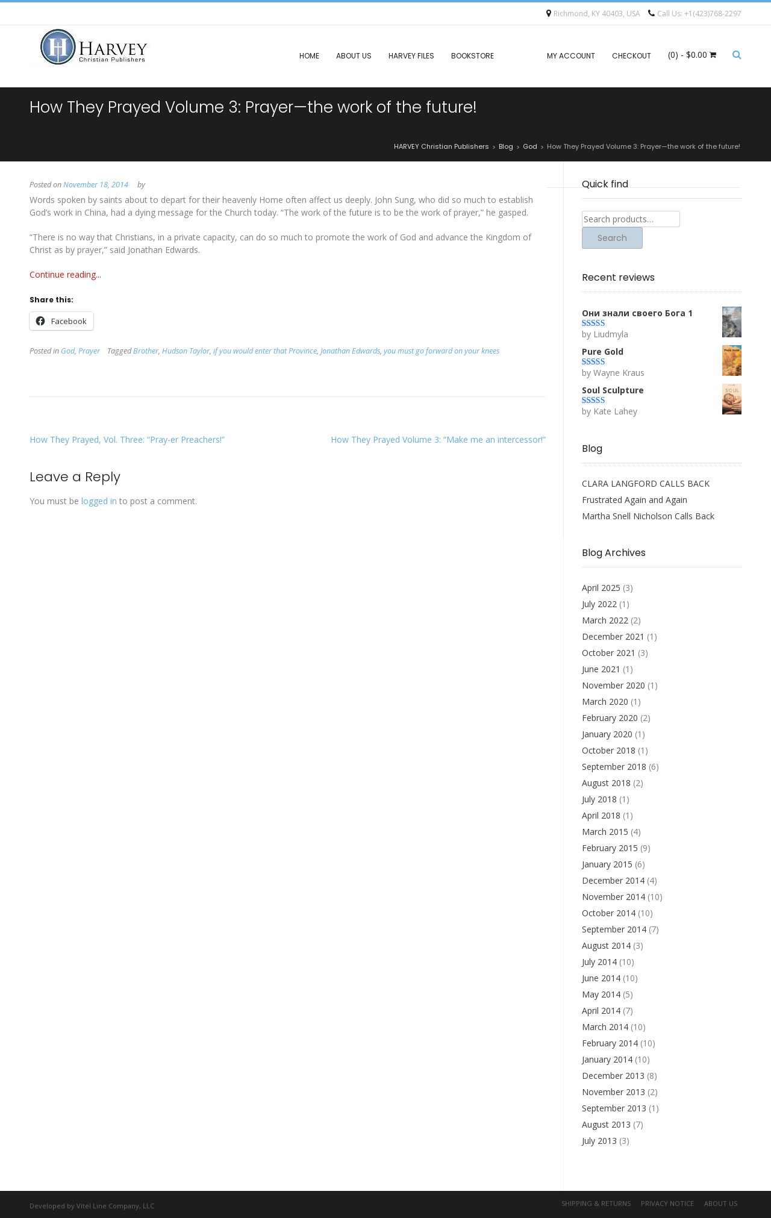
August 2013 (606, 1124)
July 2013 (599, 1140)
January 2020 (607, 734)
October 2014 (608, 913)
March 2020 (605, 701)
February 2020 (610, 717)
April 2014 (601, 1010)
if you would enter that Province (265, 351)
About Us (354, 56)
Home (309, 56)
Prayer (89, 351)
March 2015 (605, 831)
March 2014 (605, 1026)
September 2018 (614, 766)
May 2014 (601, 994)
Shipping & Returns (596, 1203)
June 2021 (601, 669)
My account (571, 56)
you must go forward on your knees (441, 351)
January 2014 (607, 1059)
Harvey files (411, 56)
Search (612, 238)
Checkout (631, 56)
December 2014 (613, 880)
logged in (99, 501)
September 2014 (614, 929)
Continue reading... (65, 274)
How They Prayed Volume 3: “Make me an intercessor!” (438, 439)
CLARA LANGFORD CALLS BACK (646, 483)
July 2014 (599, 961)
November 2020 (613, 685)
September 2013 (614, 1108)
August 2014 (606, 945)
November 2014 (613, 896)
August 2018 (606, 783)
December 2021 (613, 636)
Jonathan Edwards (350, 351)
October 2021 (608, 652)
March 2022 (605, 620)
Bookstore (472, 56)
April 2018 (601, 815)
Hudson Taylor (186, 351)
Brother (145, 351)
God (68, 351)
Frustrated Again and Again (634, 499)
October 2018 (608, 750)
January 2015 (607, 864)
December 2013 (613, 1075)
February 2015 (610, 848)
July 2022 (599, 604)
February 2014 (610, 1043)
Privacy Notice (667, 1203)
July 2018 (599, 799)
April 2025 (601, 587)
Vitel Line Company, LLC (115, 1205)
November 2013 (613, 1092)
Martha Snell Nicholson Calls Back (648, 516)
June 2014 (601, 978)
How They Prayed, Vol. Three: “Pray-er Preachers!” (127, 439)
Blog (520, 56)
